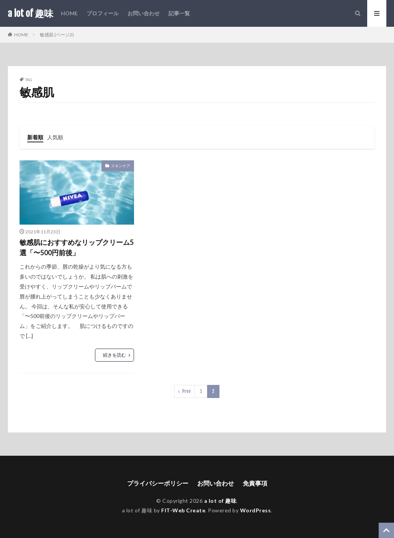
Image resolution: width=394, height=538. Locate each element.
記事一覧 (179, 13)
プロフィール (103, 13)
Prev (186, 391)
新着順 (35, 137)
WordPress (255, 510)
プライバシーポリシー (157, 483)
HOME (69, 13)
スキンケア (120, 165)
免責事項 (255, 483)
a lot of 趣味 (30, 13)
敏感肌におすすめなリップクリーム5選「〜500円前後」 (77, 247)
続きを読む (114, 355)
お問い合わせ (144, 13)
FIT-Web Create (183, 510)
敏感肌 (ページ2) (57, 34)
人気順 (55, 137)
